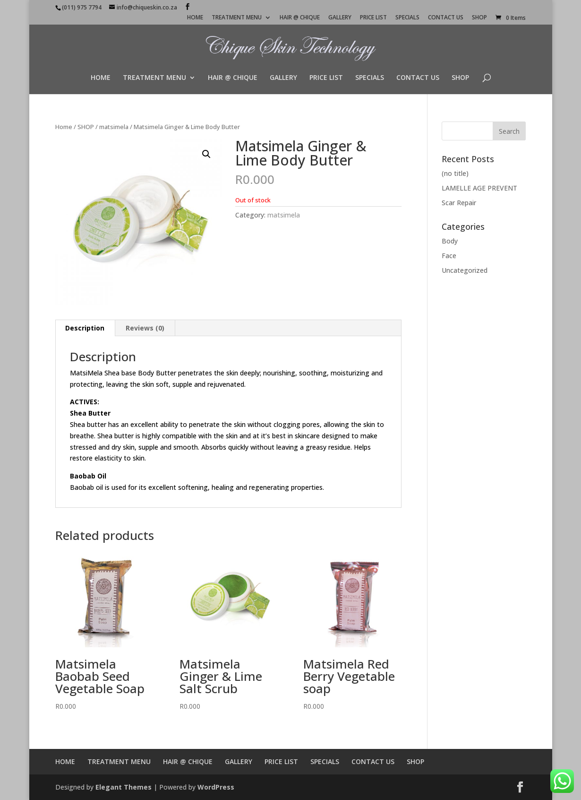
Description (84, 327)
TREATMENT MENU (237, 18)
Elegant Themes (123, 787)
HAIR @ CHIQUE (300, 18)
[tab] (85, 328)
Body (450, 240)
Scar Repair (459, 202)
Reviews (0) (145, 327)
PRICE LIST (373, 18)
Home (63, 126)
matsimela (113, 126)
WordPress (215, 787)
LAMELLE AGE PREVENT (479, 187)
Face (449, 255)
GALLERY (339, 18)
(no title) (455, 173)
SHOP (479, 18)
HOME (195, 18)
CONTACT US (445, 18)
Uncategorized (464, 270)
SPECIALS (407, 18)
